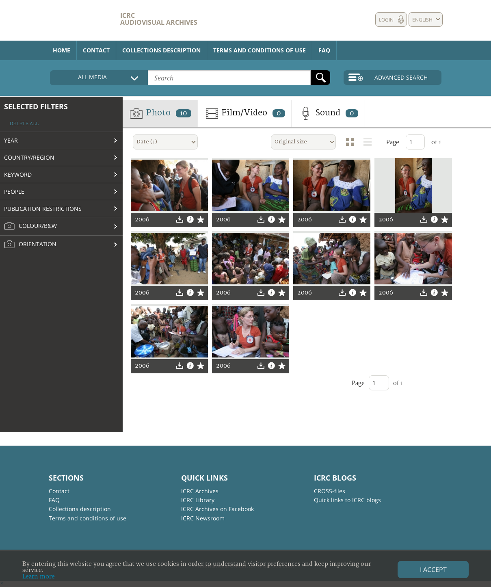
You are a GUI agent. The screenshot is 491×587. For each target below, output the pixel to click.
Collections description (161, 50)
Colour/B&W (30, 226)
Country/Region (29, 157)
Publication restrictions (43, 208)
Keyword (18, 174)
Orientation (30, 244)
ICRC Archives (199, 491)
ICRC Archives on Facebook (217, 509)
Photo (160, 113)
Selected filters (36, 106)
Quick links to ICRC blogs (347, 500)
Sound (328, 113)
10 (183, 113)
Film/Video (245, 113)
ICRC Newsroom (203, 518)
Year (11, 140)
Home (61, 50)
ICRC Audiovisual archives (158, 19)
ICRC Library (197, 500)
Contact (96, 50)
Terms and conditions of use (259, 50)
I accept (433, 569)
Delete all (24, 124)
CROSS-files (329, 491)
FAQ (324, 50)
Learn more (38, 576)
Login (386, 19)
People (14, 191)
